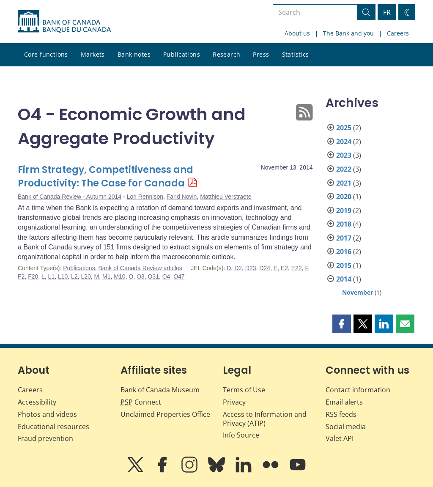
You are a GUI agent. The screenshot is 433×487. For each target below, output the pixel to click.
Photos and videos (47, 414)
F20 (33, 276)
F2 (21, 276)
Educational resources (53, 426)
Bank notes (134, 54)
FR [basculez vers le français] (387, 12)
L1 (51, 276)
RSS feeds (341, 414)
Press (261, 54)
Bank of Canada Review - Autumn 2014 (69, 196)
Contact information (358, 389)
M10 (119, 276)
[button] (341, 324)
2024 (343, 141)
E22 (296, 268)
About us (297, 33)
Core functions (46, 54)
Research (226, 54)
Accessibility (37, 402)
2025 (343, 127)
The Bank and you (348, 33)
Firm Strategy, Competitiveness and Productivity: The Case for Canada (105, 176)
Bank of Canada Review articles (140, 268)
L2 (74, 276)
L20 (85, 276)
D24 (264, 268)
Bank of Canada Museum (160, 389)
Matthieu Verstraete (225, 196)
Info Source (241, 435)
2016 (343, 251)
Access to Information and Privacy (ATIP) (265, 419)
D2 (238, 268)
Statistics (295, 54)
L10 (63, 276)
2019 (343, 210)
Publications (181, 54)
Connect (141, 402)
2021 (343, 183)
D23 (250, 268)
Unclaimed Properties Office (165, 414)
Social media (346, 426)
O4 (166, 276)
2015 (343, 265)
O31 (153, 276)
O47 (178, 276)
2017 (343, 238)
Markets (93, 54)
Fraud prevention (45, 438)
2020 (343, 196)
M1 (106, 276)
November (357, 292)
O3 (141, 276)
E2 (284, 268)
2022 (343, 169)
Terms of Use (244, 389)
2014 (343, 279)
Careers (398, 33)
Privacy (234, 402)
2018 (343, 224)
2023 (343, 155)
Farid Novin (182, 196)
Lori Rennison (145, 196)
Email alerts (344, 402)
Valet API (340, 438)
